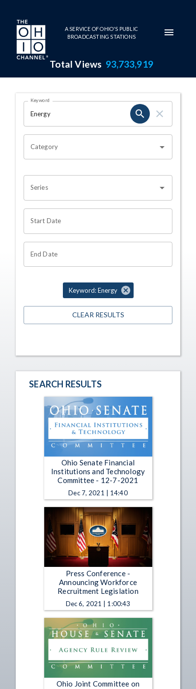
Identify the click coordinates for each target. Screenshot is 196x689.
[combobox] (90, 147)
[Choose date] (95, 221)
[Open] (162, 147)
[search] (140, 114)
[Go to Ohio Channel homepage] (31, 40)
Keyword (40, 100)
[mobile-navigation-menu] (169, 32)
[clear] (159, 114)
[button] (98, 290)
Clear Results (98, 315)
